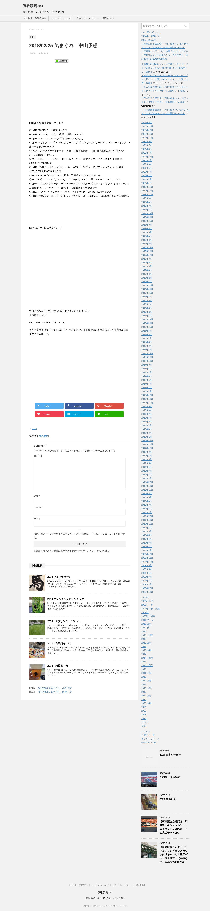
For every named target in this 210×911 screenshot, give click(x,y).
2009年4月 (146, 573)
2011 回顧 (147, 635)
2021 (143, 707)
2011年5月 (146, 497)
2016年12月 (147, 285)
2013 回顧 (146, 650)
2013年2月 (146, 433)
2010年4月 (146, 539)
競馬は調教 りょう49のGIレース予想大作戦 (105, 898)
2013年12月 (147, 395)
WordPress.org (148, 742)
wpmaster (44, 436)
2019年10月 (147, 194)
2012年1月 (146, 478)
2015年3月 (146, 342)
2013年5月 (146, 421)
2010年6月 (146, 531)
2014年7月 (146, 372)
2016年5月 (146, 300)
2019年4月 (146, 202)
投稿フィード (148, 735)
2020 (143, 699)
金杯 (143, 726)
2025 (143, 718)
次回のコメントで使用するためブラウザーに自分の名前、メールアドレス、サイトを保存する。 (79, 536)
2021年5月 (146, 153)
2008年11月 (147, 592)
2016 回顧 (146, 673)
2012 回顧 (146, 642)
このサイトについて (61, 18)
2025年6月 (146, 122)
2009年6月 (146, 565)
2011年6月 (146, 493)
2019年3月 (146, 206)
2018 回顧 (146, 688)
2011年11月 (147, 486)
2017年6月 (146, 262)
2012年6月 (146, 459)
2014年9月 (146, 365)
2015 (143, 661)
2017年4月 (146, 270)
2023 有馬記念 (148, 40)
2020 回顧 (146, 703)
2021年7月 (146, 145)
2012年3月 (146, 471)
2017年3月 (146, 274)
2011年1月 (146, 512)
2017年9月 (146, 259)
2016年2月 (146, 312)
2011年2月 (146, 508)
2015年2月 (146, 346)
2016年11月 (147, 289)
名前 (37, 496)
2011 (143, 631)
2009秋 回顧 (148, 616)
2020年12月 (147, 156)
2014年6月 (146, 376)
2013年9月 (146, 406)
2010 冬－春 (147, 620)
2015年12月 (147, 319)
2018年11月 (147, 217)
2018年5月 (146, 232)
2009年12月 (147, 554)
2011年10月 (147, 489)
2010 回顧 (146, 624)
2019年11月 (147, 190)
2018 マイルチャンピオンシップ (65, 599)
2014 (143, 654)
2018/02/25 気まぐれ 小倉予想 (55, 688)
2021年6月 (146, 149)
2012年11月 (147, 444)
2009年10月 (147, 561)
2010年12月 (147, 516)
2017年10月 (147, 255)
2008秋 (145, 597)
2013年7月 (146, 414)
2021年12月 (147, 134)
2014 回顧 (147, 658)
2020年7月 (146, 160)
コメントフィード (150, 739)
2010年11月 (147, 520)
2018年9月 (146, 224)
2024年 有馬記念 (150, 36)
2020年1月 (146, 183)
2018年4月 (146, 236)
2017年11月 (147, 251)
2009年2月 (146, 580)
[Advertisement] (79, 92)
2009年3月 (146, 577)
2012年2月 (146, 474)
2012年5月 (146, 463)
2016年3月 (146, 308)
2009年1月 (146, 584)
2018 (34, 428)
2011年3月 (146, 505)
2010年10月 (147, 524)
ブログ (144, 722)
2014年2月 (146, 391)
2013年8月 (146, 410)
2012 (143, 639)
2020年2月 (146, 179)
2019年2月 (146, 209)
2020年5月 (146, 168)
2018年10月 (147, 221)
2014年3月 (146, 387)
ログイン (145, 731)
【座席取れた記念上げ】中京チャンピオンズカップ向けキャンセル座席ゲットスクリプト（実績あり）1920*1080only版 (164, 55)
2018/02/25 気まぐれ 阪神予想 (55, 692)
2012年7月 (146, 455)
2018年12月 (147, 213)
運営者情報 (108, 18)
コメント (38, 456)
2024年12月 (147, 126)
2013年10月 (147, 402)
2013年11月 (147, 399)
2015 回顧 (147, 665)
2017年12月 (147, 247)
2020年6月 (146, 164)
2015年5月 (146, 334)
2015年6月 (146, 330)
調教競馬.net (33, 6)
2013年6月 (146, 418)
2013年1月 (146, 436)
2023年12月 (147, 130)
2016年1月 (146, 315)
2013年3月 (146, 429)
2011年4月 (146, 501)
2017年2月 (146, 277)
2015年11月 (147, 323)
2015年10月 (147, 327)
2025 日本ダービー (150, 32)
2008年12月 (147, 588)
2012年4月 (146, 467)
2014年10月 (147, 361)
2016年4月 (146, 304)
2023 (143, 711)
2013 (143, 646)
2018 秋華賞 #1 (57, 665)
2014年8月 (146, 368)
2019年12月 (147, 187)
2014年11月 (147, 357)
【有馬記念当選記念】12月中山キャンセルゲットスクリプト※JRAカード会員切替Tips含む (174, 827)
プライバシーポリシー (87, 18)
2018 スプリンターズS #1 (63, 621)
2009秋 (145, 612)
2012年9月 (146, 452)
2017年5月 (146, 266)
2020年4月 (146, 171)
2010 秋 (145, 627)
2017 (143, 677)
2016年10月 (147, 293)
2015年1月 (146, 349)
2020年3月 (146, 175)
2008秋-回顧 (147, 601)
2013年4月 (146, 425)
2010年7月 (146, 527)
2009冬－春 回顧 (150, 608)
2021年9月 (146, 141)
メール (38, 507)
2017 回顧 (146, 680)
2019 (143, 692)
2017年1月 (146, 281)
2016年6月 (146, 296)
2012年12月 (147, 440)
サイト (37, 518)
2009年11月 (147, 558)
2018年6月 (146, 228)
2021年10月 (147, 137)
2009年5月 (146, 569)
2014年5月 (146, 380)
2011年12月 (147, 482)
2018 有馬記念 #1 (59, 643)
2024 (143, 714)
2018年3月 (146, 240)
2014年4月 (146, 383)
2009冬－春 (147, 605)
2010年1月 (146, 550)
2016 (143, 669)
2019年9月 (146, 198)
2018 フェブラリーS (58, 577)
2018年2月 (146, 243)
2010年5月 (146, 535)
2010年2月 (146, 546)
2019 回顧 (146, 695)
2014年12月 (147, 353)
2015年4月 (146, 338)
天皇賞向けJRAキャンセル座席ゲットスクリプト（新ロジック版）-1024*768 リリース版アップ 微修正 (164, 68)
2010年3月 (146, 542)
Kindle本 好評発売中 (35, 18)
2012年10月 (147, 448)
